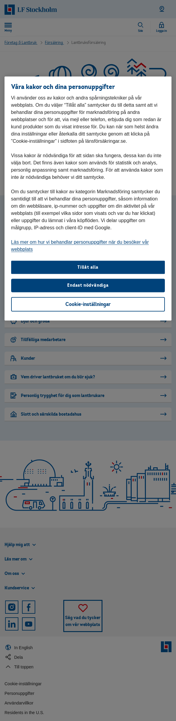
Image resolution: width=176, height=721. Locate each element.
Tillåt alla (88, 267)
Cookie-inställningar (88, 304)
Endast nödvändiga (88, 285)
